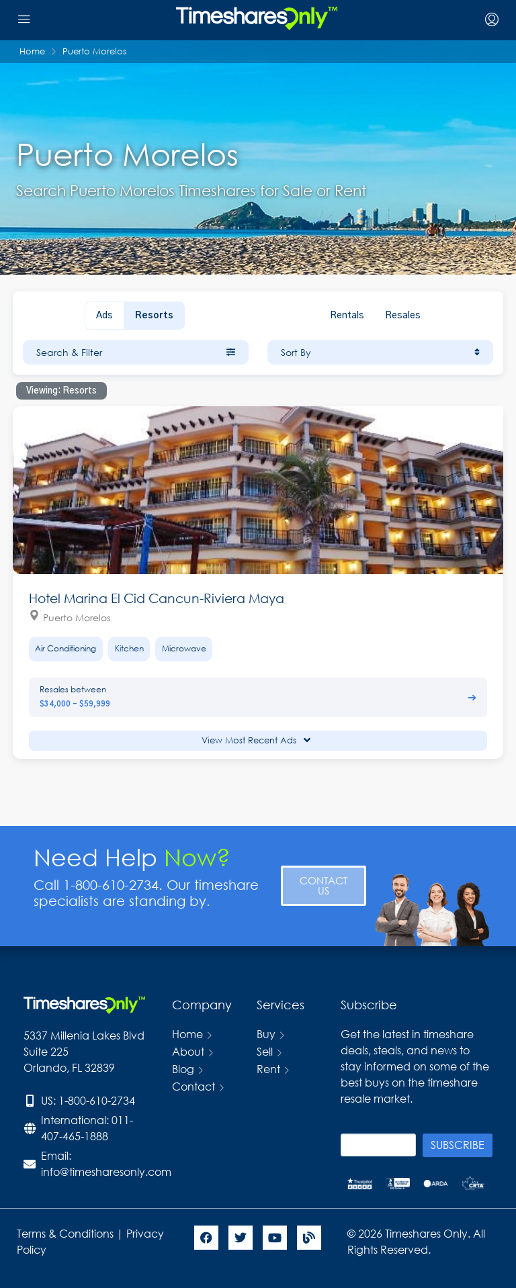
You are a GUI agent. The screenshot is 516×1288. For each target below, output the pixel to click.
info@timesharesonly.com (106, 1171)
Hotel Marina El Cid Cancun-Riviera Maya (156, 598)
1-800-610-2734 (96, 1100)
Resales (403, 315)
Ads (104, 315)
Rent (268, 1069)
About (188, 1051)
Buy (266, 1034)
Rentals (347, 315)
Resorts (154, 315)
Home (187, 1034)
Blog (183, 1069)
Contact (193, 1086)
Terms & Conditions (65, 1233)
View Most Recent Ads (256, 740)
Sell (265, 1051)
